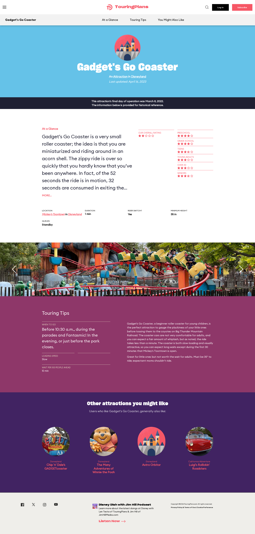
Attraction (120, 76)
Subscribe (242, 7)
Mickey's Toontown (53, 214)
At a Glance (110, 20)
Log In (220, 7)
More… (47, 195)
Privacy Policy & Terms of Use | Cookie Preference (192, 507)
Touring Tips (138, 20)
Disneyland (138, 76)
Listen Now (113, 521)
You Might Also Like (171, 20)
